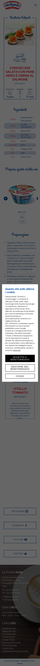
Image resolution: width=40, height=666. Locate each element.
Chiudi (20, 376)
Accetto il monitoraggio (20, 358)
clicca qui (16, 350)
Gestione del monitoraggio (20, 368)
